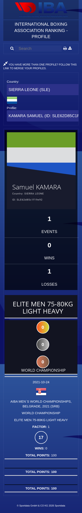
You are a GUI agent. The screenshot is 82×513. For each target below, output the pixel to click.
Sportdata (60, 505)
